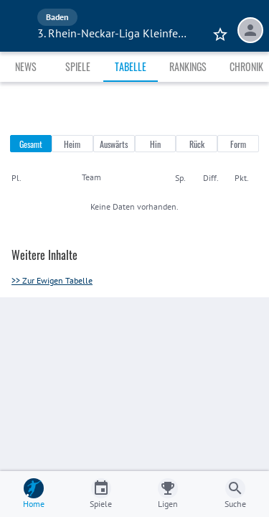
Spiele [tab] (77, 66)
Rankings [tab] (188, 66)
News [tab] (26, 66)
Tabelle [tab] (130, 66)
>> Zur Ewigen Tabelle (52, 280)
